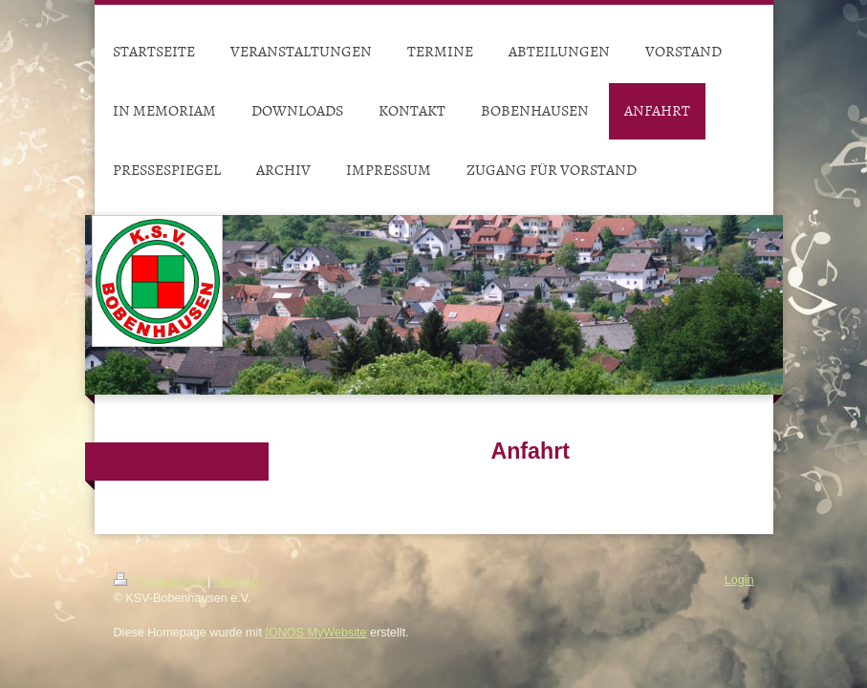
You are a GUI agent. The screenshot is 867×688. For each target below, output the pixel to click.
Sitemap (236, 582)
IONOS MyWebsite (315, 632)
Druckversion (160, 582)
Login (739, 580)
